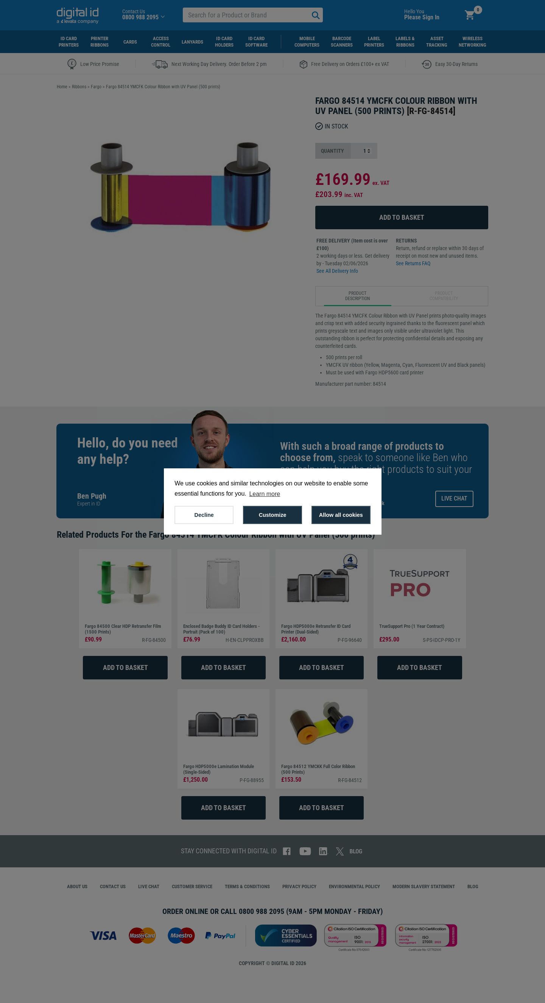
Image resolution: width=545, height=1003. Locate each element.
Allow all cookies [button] (341, 515)
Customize (273, 515)
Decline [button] (204, 515)
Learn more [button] (264, 494)
